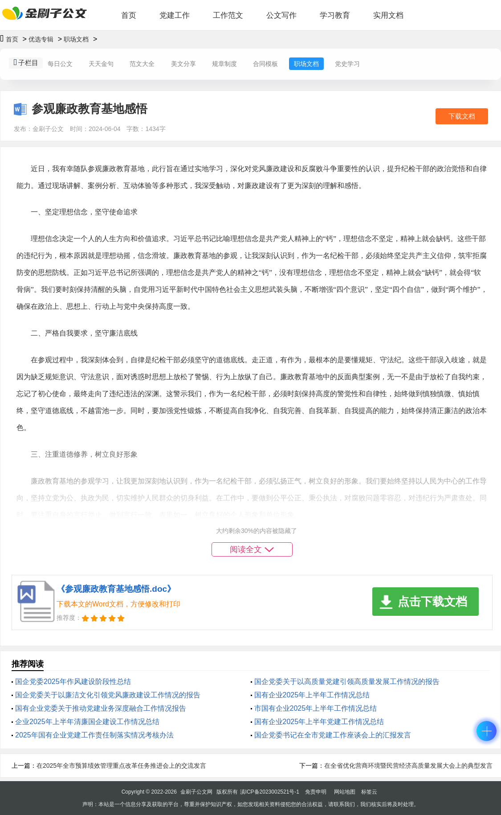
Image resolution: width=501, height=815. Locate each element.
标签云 (369, 792)
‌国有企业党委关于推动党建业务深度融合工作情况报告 (100, 708)
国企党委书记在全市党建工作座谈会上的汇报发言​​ (332, 735)
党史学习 (347, 63)
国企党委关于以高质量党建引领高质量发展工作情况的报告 (347, 681)
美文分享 (183, 63)
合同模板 (265, 63)
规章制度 (224, 63)
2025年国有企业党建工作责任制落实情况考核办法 (94, 735)
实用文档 (388, 15)
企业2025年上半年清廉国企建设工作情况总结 (87, 721)
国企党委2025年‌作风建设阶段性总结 (73, 681)
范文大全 (142, 63)
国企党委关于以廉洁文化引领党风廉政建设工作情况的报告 (107, 695)
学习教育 (335, 15)
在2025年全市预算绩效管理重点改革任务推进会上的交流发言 (121, 765)
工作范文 (228, 15)
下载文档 (461, 116)
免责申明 (315, 792)
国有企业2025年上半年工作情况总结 (312, 695)
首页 (128, 15)
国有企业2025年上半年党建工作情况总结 (319, 721)
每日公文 (60, 63)
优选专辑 (41, 39)
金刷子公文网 (196, 792)
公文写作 (281, 15)
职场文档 (76, 39)
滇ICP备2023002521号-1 (269, 792)
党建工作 (174, 15)
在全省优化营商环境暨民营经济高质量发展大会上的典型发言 (408, 765)
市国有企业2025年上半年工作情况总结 (315, 708)
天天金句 (101, 63)
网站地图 (344, 792)
